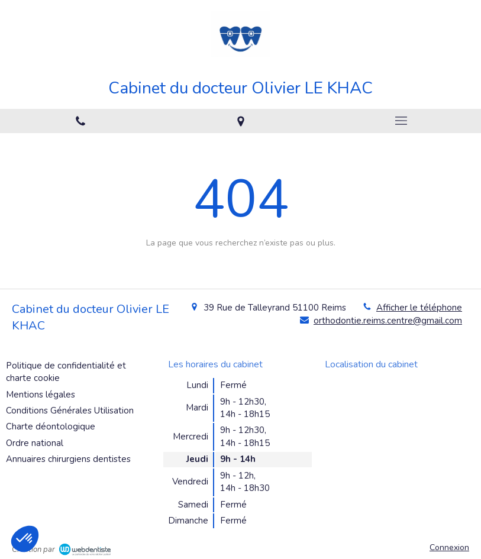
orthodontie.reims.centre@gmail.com (388, 321)
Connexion (449, 547)
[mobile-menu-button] (401, 121)
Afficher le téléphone (419, 308)
